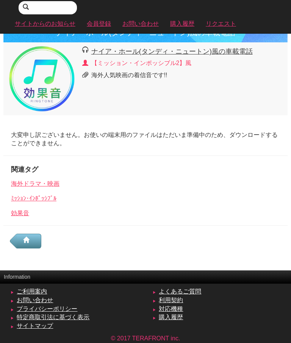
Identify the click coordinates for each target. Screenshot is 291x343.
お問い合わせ (35, 300)
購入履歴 (171, 317)
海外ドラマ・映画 (35, 183)
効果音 (20, 213)
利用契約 (171, 300)
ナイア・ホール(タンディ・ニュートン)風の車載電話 (172, 51)
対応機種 (171, 309)
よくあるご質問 (180, 291)
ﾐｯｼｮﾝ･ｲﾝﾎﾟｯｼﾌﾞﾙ (33, 198)
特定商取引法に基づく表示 (53, 317)
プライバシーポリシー (47, 309)
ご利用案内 (32, 291)
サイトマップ (35, 326)
